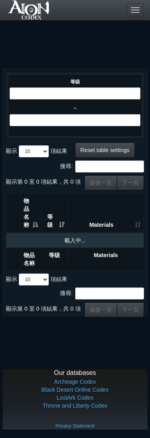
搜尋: (102, 166)
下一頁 (130, 183)
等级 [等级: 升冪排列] (50, 221)
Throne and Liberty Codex (75, 405)
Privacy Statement (75, 426)
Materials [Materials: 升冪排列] (101, 225)
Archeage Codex (75, 382)
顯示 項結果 (36, 151)
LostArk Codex (75, 397)
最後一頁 (101, 183)
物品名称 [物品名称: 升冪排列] (26, 213)
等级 (75, 82)
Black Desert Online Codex (74, 389)
